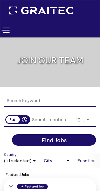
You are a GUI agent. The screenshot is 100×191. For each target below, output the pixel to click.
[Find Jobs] (54, 140)
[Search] (54, 140)
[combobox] (47, 100)
